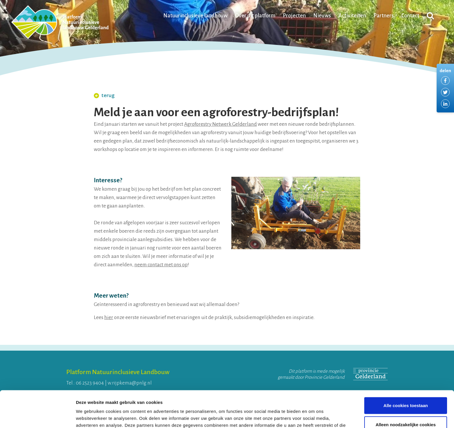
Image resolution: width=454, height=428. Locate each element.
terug (104, 95)
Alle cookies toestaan (405, 371)
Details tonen (313, 416)
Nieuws (322, 16)
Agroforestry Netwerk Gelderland (220, 124)
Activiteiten (352, 16)
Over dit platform (255, 16)
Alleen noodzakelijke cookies (406, 390)
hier (108, 317)
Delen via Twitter (445, 92)
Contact (410, 16)
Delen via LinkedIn (445, 103)
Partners (384, 16)
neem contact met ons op (161, 264)
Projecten (294, 16)
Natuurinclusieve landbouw (195, 16)
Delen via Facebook (445, 80)
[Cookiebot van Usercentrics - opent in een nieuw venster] (37, 416)
